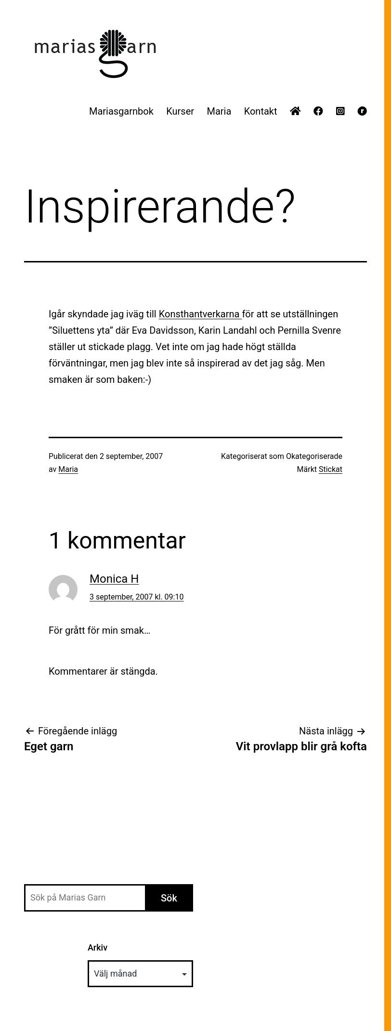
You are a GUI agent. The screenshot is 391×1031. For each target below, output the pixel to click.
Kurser (180, 111)
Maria (219, 111)
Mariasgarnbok (121, 111)
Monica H (114, 579)
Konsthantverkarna (200, 314)
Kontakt (260, 111)
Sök (169, 898)
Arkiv (97, 947)
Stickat (330, 469)
